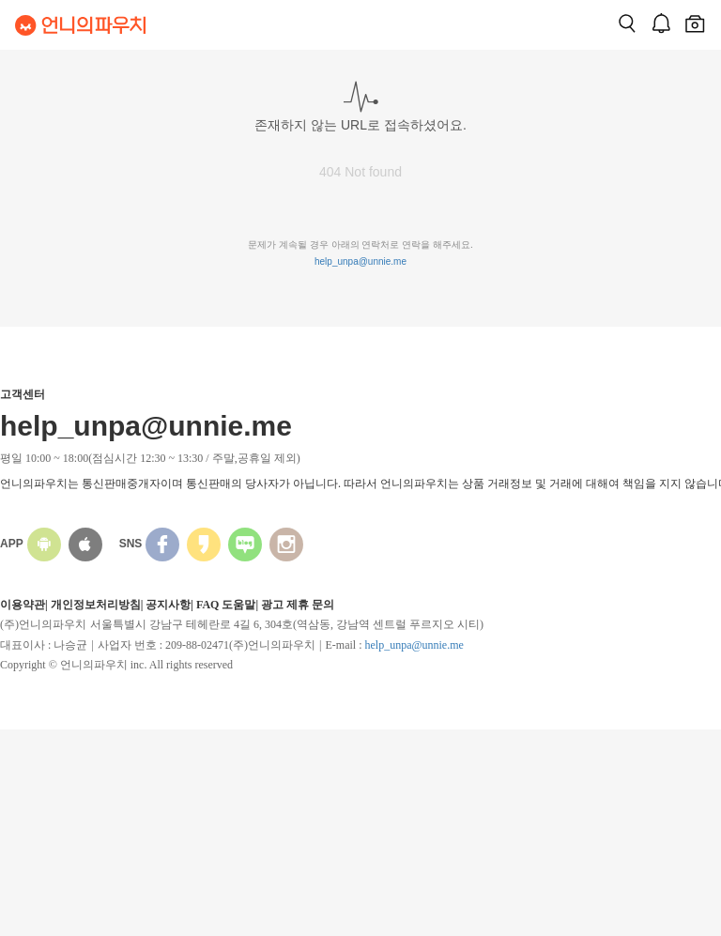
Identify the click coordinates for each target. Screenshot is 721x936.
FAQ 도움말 (225, 604)
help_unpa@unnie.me (360, 261)
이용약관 (22, 604)
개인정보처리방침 (96, 604)
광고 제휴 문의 (297, 604)
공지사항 (168, 604)
